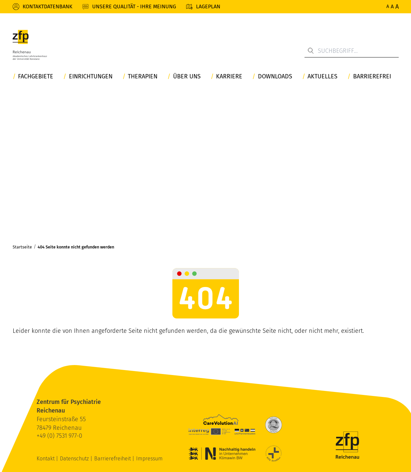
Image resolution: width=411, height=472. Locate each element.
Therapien (142, 76)
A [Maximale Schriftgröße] (397, 6)
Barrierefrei (372, 76)
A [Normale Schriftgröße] (387, 6)
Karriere (229, 76)
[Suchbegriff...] (352, 50)
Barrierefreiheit (113, 458)
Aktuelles (322, 76)
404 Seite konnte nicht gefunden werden (76, 246)
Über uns (187, 76)
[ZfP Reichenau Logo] (30, 45)
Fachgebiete (35, 76)
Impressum (149, 458)
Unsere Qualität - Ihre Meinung (134, 6)
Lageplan (208, 6)
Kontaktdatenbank (47, 6)
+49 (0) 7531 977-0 (59, 435)
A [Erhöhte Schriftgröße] (392, 6)
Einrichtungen (90, 76)
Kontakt (46, 458)
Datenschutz (75, 458)
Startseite (22, 246)
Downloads (275, 76)
